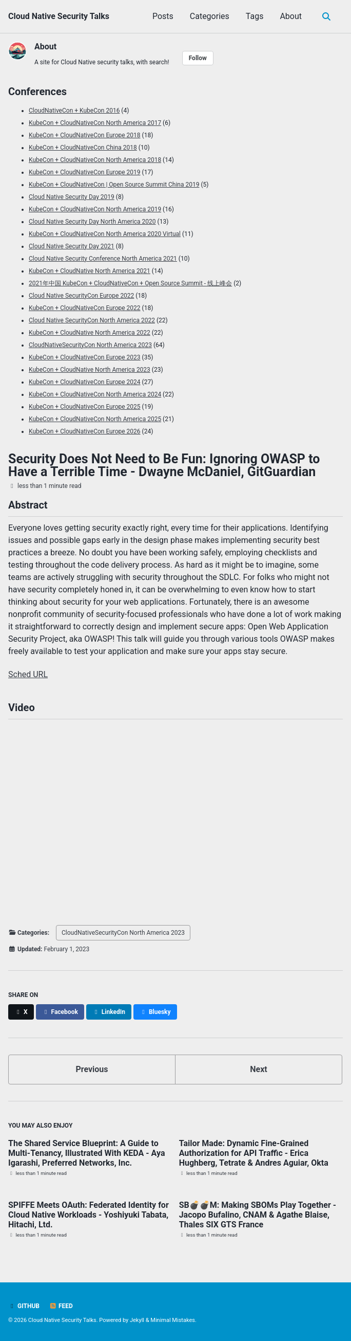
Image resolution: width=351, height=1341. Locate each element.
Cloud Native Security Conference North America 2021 (103, 258)
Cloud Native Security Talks (58, 16)
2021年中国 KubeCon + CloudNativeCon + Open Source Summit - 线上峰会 (130, 283)
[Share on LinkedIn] (108, 1012)
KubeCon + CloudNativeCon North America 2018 (95, 160)
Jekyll (137, 1320)
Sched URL (28, 674)
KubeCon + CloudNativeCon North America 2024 (95, 394)
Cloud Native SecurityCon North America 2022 (92, 320)
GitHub (24, 1306)
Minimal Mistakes (172, 1320)
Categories (209, 16)
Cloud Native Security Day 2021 (71, 246)
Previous (91, 1069)
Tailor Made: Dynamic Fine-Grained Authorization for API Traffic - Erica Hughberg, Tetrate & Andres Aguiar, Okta (253, 1153)
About (291, 16)
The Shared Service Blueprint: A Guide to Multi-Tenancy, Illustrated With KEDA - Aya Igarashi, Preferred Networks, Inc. (86, 1153)
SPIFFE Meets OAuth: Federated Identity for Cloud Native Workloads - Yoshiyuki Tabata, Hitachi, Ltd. (88, 1214)
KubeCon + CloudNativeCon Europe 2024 (85, 382)
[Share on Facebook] (60, 1012)
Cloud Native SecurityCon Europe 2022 (81, 295)
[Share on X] (21, 1012)
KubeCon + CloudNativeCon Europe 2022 (85, 308)
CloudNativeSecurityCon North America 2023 (90, 345)
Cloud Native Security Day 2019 (71, 197)
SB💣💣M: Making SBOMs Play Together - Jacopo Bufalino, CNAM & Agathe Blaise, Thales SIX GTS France (257, 1214)
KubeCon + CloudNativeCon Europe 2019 (85, 172)
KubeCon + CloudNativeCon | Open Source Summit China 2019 (114, 184)
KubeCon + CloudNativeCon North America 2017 (95, 122)
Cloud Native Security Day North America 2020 (92, 221)
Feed (61, 1306)
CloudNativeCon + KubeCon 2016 (74, 110)
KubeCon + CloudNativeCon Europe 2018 (85, 135)
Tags (255, 16)
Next (258, 1069)
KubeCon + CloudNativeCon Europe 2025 (85, 406)
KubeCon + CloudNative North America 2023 (89, 369)
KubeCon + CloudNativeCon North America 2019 (95, 209)
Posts (162, 16)
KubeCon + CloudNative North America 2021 (89, 271)
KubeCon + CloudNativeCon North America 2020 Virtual (105, 234)
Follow (198, 58)
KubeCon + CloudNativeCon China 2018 (83, 147)
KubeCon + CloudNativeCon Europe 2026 (85, 431)
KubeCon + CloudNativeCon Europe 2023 (85, 357)
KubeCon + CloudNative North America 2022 (89, 332)
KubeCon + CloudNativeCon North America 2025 (95, 419)
